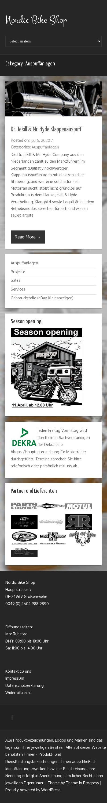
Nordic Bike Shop (36, 20)
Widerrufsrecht (18, 692)
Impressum (14, 678)
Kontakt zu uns (18, 671)
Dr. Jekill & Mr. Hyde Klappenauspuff (46, 130)
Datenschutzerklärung (24, 685)
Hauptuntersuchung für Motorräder (55, 451)
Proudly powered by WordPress (33, 790)
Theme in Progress (82, 783)
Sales (15, 280)
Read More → (28, 237)
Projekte (18, 271)
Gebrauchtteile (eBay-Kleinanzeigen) (42, 298)
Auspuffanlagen (45, 147)
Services (18, 289)
